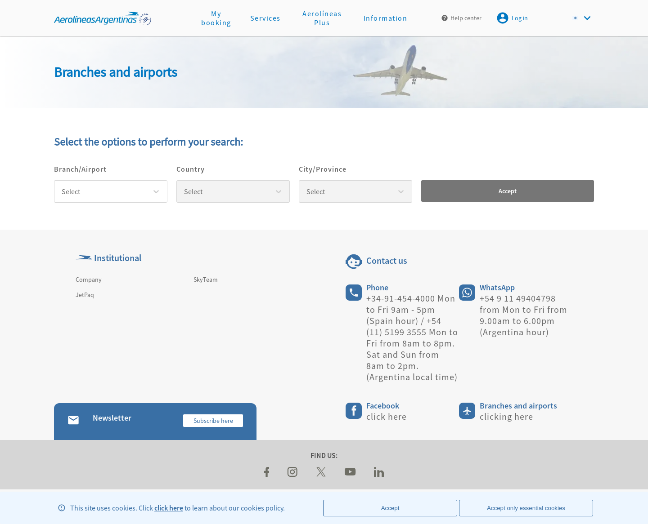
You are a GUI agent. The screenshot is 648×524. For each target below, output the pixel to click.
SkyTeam (206, 279)
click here (168, 507)
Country (190, 168)
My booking (216, 18)
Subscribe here (213, 421)
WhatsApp (497, 287)
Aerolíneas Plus (322, 18)
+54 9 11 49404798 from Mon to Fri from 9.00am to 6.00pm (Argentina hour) (523, 315)
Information (386, 17)
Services (265, 17)
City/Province (322, 168)
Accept (508, 191)
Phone (377, 287)
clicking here (506, 416)
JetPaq (85, 295)
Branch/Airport (80, 168)
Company (89, 279)
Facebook (382, 405)
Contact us (386, 260)
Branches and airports (518, 405)
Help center (466, 18)
